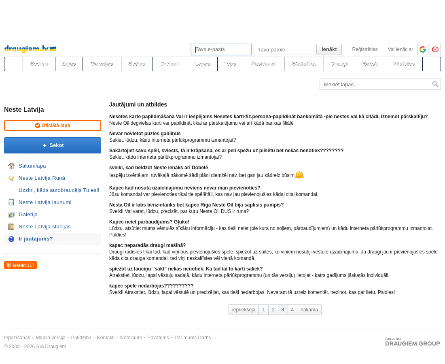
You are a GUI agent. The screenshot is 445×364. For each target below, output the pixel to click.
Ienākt (329, 49)
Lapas (202, 64)
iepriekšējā (243, 310)
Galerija (28, 214)
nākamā (309, 310)
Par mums (186, 338)
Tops (230, 64)
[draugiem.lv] (13, 64)
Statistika (304, 64)
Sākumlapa (32, 166)
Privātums (158, 338)
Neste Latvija (24, 109)
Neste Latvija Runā (42, 178)
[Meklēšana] (431, 64)
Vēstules (403, 64)
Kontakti (105, 338)
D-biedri (170, 64)
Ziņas (69, 64)
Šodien (39, 64)
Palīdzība (81, 338)
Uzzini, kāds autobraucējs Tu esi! (59, 190)
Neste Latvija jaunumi (45, 202)
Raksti (370, 64)
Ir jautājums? (36, 239)
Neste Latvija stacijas (45, 227)
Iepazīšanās (17, 338)
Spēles (136, 64)
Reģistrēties (364, 49)
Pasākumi (263, 64)
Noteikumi (131, 338)
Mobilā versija (51, 338)
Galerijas (102, 64)
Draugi (339, 64)
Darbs (204, 338)
